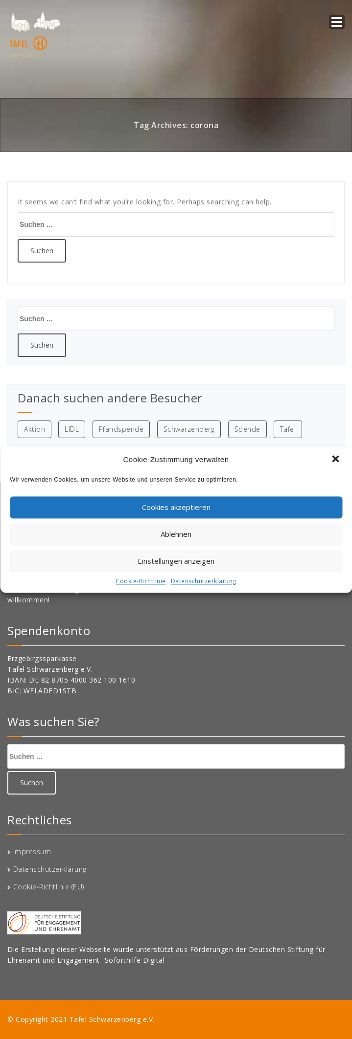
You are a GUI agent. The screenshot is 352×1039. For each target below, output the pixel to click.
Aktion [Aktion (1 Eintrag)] (34, 429)
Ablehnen (176, 534)
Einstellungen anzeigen (176, 561)
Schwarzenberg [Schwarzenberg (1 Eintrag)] (189, 429)
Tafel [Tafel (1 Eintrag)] (288, 429)
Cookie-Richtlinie (141, 581)
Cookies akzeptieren (176, 507)
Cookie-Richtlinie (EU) (48, 886)
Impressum (32, 851)
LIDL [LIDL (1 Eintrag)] (72, 429)
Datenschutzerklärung (203, 581)
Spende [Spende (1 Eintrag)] (247, 429)
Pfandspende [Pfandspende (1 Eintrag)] (121, 429)
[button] (336, 459)
